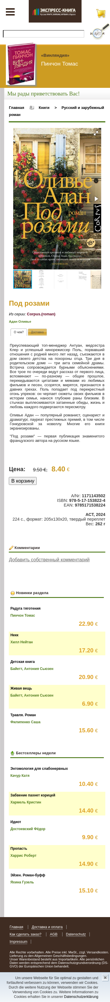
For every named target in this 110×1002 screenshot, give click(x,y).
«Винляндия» (55, 55)
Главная (16, 107)
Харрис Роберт (23, 856)
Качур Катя (19, 776)
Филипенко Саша (25, 722)
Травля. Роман (23, 715)
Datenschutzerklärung (81, 997)
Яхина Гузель (22, 882)
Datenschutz (76, 934)
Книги (44, 107)
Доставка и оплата (47, 927)
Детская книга (22, 662)
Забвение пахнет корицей (32, 795)
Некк (14, 635)
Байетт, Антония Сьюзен (31, 669)
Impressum (19, 942)
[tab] (19, 332)
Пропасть (18, 849)
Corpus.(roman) (41, 314)
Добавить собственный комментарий (49, 559)
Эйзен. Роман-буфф (27, 875)
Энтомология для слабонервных (39, 769)
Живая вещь (21, 688)
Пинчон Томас (22, 615)
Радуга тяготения (25, 608)
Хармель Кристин (25, 802)
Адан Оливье (20, 321)
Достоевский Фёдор (27, 829)
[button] (96, 133)
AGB (53, 934)
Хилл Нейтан (21, 642)
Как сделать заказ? (26, 934)
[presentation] (19, 332)
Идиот (15, 822)
